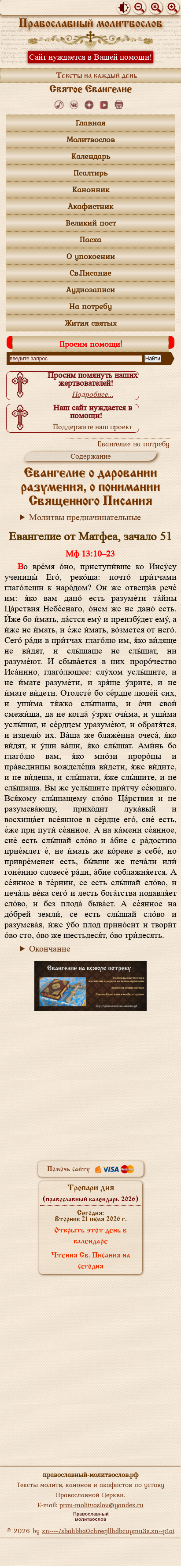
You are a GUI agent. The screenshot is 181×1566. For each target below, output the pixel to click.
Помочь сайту (90, 1169)
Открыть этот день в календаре (90, 1236)
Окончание (49, 949)
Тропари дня (90, 1193)
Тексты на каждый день (96, 75)
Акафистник (90, 206)
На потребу (90, 306)
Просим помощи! (90, 344)
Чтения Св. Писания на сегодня (90, 1261)
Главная (90, 123)
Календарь (90, 156)
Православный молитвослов (90, 23)
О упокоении (90, 256)
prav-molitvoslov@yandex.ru (101, 1505)
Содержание (90, 456)
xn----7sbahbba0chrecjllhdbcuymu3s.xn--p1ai (108, 1531)
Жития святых (91, 323)
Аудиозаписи (90, 289)
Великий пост (91, 223)
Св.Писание (90, 273)
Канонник (90, 189)
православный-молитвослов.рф (90, 1474)
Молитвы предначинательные (85, 517)
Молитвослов (90, 139)
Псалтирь (90, 173)
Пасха (90, 239)
